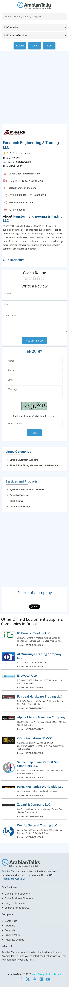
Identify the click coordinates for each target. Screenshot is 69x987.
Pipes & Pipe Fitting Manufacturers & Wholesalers (35, 465)
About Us (10, 925)
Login (34, 46)
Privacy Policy (12, 935)
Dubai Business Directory (19, 898)
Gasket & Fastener (19, 495)
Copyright (10, 930)
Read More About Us (14, 878)
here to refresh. (47, 416)
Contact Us (11, 921)
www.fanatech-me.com (21, 202)
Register (19, 46)
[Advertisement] (34, 89)
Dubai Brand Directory (17, 893)
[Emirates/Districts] (34, 35)
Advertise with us (14, 939)
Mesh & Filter (16, 501)
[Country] (34, 27)
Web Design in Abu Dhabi (46, 974)
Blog (49, 46)
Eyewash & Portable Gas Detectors (27, 489)
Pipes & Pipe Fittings (20, 506)
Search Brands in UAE (17, 907)
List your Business (15, 903)
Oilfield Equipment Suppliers (24, 460)
